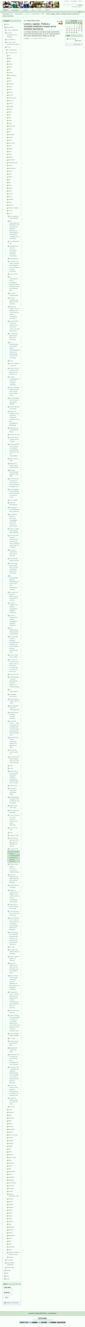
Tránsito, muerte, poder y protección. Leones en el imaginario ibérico (14, 868)
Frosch (10, 137)
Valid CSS (51, 1322)
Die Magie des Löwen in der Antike (13, 1049)
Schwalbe (11, 1188)
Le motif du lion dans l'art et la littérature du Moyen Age (14, 336)
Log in (79, 11)
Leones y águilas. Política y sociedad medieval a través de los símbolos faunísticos (15, 856)
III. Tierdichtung (11, 39)
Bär (10, 69)
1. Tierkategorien (12, 50)
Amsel (10, 66)
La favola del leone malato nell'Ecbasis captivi (13, 791)
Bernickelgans (12, 75)
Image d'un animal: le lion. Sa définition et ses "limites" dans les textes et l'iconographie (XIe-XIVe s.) (14, 312)
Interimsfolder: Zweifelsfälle (10, 1263)
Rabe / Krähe (12, 1157)
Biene (10, 81)
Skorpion (11, 1199)
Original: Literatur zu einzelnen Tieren (14, 1253)
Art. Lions (12, 947)
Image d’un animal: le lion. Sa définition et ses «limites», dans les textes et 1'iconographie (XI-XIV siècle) (15, 895)
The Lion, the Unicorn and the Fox (14, 752)
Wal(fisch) (11, 1227)
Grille (10, 154)
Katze (10, 191)
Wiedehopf (11, 1235)
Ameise (11, 64)
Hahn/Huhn (12, 159)
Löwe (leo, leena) (14, 835)
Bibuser (27, 38)
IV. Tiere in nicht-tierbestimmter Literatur (13, 43)
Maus (10, 1115)
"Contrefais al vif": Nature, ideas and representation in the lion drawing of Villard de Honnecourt (14, 266)
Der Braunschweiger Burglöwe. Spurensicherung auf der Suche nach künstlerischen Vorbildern (14, 582)
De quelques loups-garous (13, 695)
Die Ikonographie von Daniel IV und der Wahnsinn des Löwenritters (14, 800)
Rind (10, 1168)
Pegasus (11, 1143)
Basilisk (11, 72)
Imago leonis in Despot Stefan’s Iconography (14, 906)
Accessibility (73, 1)
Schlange (11, 1180)
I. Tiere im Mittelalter (12, 30)
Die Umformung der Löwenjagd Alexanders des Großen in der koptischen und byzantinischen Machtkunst (14, 938)
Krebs (10, 196)
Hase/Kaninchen (13, 162)
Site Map (66, 1)
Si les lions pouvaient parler (14, 294)
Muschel (11, 1126)
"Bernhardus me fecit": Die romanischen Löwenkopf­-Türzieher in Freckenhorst (14, 250)
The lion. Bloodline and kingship (15, 407)
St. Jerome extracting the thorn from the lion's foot (13, 552)
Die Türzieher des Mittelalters (14, 811)
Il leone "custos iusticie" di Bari (14, 656)
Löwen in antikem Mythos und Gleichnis (14, 958)
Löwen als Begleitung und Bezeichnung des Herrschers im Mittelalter (14, 878)
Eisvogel (11, 106)
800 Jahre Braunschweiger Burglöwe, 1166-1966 (14, 473)
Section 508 (24, 1322)
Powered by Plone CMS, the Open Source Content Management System (42, 1318)
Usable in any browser (61, 1322)
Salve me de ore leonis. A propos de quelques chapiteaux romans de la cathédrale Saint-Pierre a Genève (14, 776)
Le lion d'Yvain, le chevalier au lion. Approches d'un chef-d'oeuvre (14, 371)
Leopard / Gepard (13, 207)
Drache (11, 92)
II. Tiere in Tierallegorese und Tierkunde (12, 34)
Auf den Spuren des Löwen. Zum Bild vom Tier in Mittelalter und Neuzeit (14, 842)
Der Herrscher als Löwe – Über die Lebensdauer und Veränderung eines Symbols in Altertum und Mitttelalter (14, 923)
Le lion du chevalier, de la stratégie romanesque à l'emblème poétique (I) (14, 620)
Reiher (10, 1166)
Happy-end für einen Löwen (13, 806)
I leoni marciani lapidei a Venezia (14, 559)
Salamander (12, 1171)
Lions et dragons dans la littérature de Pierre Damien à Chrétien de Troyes (14, 493)
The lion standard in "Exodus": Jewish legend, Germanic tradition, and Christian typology (14, 681)
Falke (10, 120)
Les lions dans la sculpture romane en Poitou (14, 439)
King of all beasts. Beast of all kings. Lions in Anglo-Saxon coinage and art (14, 391)
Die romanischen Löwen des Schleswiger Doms (15, 707)
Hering (10, 165)
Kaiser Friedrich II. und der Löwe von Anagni (14, 701)
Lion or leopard (14, 500)
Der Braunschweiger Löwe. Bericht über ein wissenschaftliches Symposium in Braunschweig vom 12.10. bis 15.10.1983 (15, 350)
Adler (10, 58)
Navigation (6, 20)
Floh (10, 131)
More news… (77, 44)
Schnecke (11, 1185)
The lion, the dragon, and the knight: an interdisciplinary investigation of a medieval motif (14, 1090)
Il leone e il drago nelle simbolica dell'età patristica (14, 530)
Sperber (11, 1204)
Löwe (43, 14)
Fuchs (10, 140)
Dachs (10, 86)
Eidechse (11, 100)
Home (5, 10)
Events (47, 10)
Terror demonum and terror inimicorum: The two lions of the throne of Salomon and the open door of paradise (14, 541)
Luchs (10, 1109)
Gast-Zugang (74, 40)
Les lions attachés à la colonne (14, 364)
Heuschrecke (12, 168)
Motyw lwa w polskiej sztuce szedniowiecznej (14, 465)
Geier (10, 145)
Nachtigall (11, 1129)
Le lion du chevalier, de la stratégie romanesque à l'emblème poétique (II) (14, 607)
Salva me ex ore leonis (14, 459)
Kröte (10, 202)
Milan (10, 1120)
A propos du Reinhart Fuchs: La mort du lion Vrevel (14, 1101)
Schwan (11, 1191)
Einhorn (11, 103)
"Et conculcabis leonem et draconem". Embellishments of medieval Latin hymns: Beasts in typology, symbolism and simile (14, 644)
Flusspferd (11, 134)
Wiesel (10, 1238)
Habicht (11, 157)
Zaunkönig (11, 1246)
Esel (10, 114)
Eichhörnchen (12, 98)
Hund (10, 174)
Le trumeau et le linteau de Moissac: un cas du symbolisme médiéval (14, 596)
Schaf (10, 1174)
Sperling (11, 1207)
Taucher (11, 1221)
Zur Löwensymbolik (14, 690)
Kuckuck (11, 205)
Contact (80, 1)
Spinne (10, 1210)
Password (7, 1292)
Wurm (10, 1244)
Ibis (10, 179)
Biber (10, 78)
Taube (10, 1218)
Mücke (10, 1123)
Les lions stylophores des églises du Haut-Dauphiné (14, 300)
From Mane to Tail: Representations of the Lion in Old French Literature (15, 759)
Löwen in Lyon (13, 785)
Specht (10, 1201)
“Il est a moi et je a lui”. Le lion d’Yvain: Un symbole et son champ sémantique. (14, 820)
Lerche (10, 210)
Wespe (10, 1232)
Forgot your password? (11, 1303)
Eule (10, 117)
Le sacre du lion (14, 848)
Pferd (10, 1151)
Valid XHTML (42, 1322)
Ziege (10, 1249)
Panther (11, 1137)
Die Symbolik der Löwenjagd (14, 886)
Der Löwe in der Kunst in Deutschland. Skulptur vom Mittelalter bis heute (14, 742)
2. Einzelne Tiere (35, 14)
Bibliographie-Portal (31, 4)
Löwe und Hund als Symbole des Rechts (14, 429)
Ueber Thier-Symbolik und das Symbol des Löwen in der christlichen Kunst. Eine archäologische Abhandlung (14, 418)
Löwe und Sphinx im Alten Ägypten (14, 1034)
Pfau (10, 1149)
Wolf (10, 1241)
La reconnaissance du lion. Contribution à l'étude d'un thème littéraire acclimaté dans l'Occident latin (14, 283)
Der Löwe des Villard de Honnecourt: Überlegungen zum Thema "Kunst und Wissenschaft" (13, 520)
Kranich (11, 193)
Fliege (10, 129)
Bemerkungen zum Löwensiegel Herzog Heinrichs (14, 509)
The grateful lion (14, 258)
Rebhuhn (11, 1163)
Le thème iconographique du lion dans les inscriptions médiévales (15, 380)
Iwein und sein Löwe (13, 828)
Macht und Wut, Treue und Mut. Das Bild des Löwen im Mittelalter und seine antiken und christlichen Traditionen (14, 982)
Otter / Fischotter (13, 1135)
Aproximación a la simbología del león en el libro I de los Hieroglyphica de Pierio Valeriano (14, 1059)
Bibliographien (15, 10)
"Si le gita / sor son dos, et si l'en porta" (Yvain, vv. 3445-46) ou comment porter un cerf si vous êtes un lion (14, 665)
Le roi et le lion (13, 274)
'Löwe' (11, 765)
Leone (11, 360)
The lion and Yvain (15, 434)
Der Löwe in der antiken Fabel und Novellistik (14, 951)
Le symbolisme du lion (14, 242)
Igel (10, 182)
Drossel (11, 95)
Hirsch (10, 171)
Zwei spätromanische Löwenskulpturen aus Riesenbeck (14, 630)
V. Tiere (27, 14)
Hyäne (10, 176)
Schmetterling (12, 1182)
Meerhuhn (11, 1118)
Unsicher (11, 1257)
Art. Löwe (12, 1038)
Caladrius (11, 83)
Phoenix (11, 1154)
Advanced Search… (77, 6)
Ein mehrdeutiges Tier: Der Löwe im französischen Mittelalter (14, 401)
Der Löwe (12, 1106)
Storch (10, 1213)
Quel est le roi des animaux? (14, 1011)
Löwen (11, 768)
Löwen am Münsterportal (13, 503)
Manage (25, 10)
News (39, 10)
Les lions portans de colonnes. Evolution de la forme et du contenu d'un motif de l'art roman (14, 325)
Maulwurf (11, 1112)
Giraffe (10, 148)
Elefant (10, 109)
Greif (10, 151)
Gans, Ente (12, 143)
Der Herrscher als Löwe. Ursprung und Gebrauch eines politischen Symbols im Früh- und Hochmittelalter (14, 450)
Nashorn (11, 1132)
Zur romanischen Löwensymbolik (14, 217)
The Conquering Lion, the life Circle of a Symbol (15, 913)
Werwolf (11, 1230)
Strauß (10, 1215)
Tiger (10, 1224)
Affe (10, 61)
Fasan (10, 123)
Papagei (11, 1140)
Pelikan (11, 1146)
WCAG (33, 1322)
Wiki (33, 10)
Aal (9, 55)
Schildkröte (12, 1177)
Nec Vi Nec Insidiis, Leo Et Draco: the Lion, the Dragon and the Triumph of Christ (14, 968)
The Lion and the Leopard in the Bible (14, 1043)
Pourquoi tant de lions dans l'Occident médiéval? (14, 715)
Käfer (10, 185)
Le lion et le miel (14, 674)
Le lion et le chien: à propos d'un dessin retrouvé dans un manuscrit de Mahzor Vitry (14, 482)
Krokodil (11, 199)
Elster (10, 112)
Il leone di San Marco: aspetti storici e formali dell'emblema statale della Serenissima (14, 568)
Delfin (10, 89)
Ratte (10, 1160)
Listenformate (10, 1267)
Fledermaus (12, 126)
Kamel (10, 188)
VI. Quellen (10, 1260)
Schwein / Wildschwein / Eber (14, 1195)
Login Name (7, 1287)
